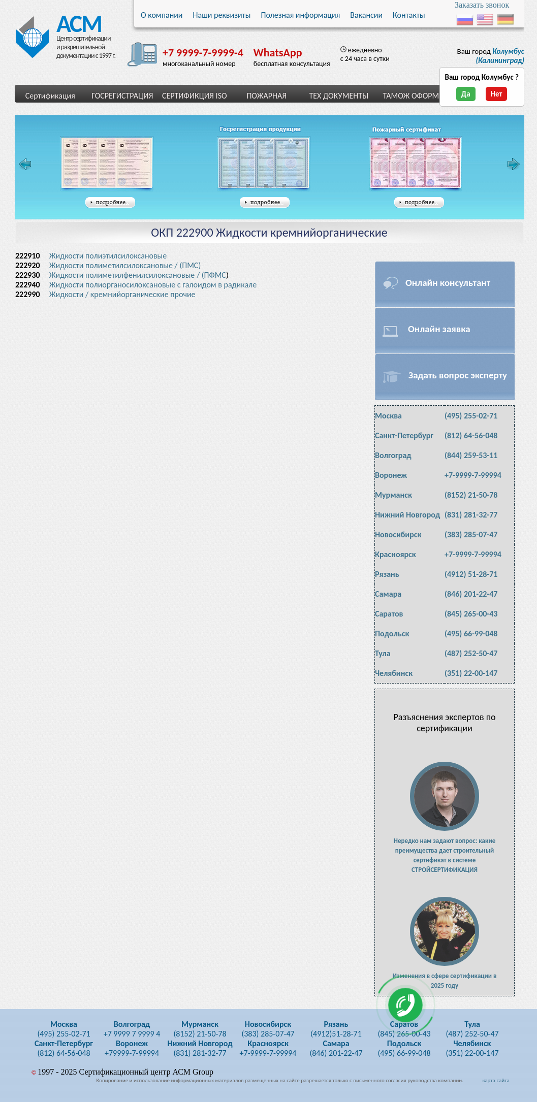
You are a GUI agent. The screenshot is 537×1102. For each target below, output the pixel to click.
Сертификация (50, 96)
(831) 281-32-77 (471, 515)
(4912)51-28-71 (336, 1029)
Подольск (392, 633)
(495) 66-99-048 (471, 633)
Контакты (409, 15)
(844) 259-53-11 (471, 455)
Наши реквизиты (222, 15)
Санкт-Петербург (404, 435)
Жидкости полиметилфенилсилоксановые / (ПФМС (137, 275)
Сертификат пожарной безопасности (415, 163)
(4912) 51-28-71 (471, 574)
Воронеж (391, 475)
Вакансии (366, 15)
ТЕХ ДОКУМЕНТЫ (338, 96)
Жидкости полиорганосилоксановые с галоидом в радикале (154, 284)
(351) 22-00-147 (471, 673)
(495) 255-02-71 (471, 415)
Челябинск (394, 673)
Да (465, 94)
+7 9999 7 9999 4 (132, 1029)
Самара (388, 594)
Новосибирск (398, 534)
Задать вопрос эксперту (457, 375)
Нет (496, 94)
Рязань (387, 574)
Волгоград (393, 455)
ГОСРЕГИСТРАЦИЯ (122, 96)
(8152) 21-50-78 (471, 495)
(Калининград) (500, 56)
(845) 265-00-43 (471, 614)
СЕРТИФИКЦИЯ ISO (194, 96)
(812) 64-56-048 (471, 435)
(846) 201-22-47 (471, 594)
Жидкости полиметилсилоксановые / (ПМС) (125, 265)
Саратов (389, 614)
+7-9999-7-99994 (473, 475)
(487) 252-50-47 (471, 653)
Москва (388, 415)
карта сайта (495, 1080)
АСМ (76, 21)
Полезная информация (300, 15)
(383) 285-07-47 (471, 534)
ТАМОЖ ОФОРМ (411, 96)
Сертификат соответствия (106, 163)
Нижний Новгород (407, 515)
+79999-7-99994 (132, 1048)
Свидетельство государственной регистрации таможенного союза (267, 163)
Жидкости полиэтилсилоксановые (109, 256)
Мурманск (393, 495)
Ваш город (490, 56)
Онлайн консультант (447, 282)
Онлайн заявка (439, 329)
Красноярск (395, 554)
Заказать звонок (482, 5)
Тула (383, 653)
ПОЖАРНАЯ (266, 96)
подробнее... (110, 203)
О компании (162, 15)
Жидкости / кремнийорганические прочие (122, 294)
